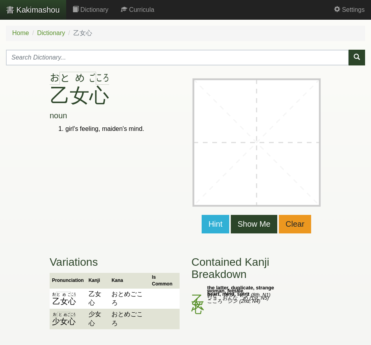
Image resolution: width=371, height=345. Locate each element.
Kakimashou (33, 10)
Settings (349, 9)
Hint (215, 224)
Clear (295, 224)
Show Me (253, 224)
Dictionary (90, 9)
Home (20, 33)
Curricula (137, 9)
